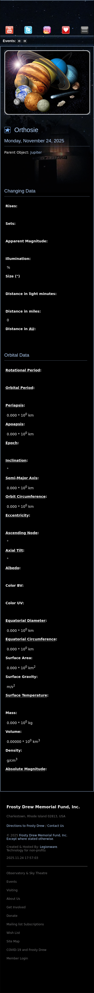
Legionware (48, 847)
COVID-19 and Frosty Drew (26, 950)
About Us (13, 899)
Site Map (13, 941)
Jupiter (36, 152)
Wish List (13, 933)
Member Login (17, 958)
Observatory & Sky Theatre (27, 873)
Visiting (12, 890)
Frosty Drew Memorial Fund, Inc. (37, 837)
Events (12, 881)
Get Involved (16, 907)
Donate (12, 916)
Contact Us (55, 826)
